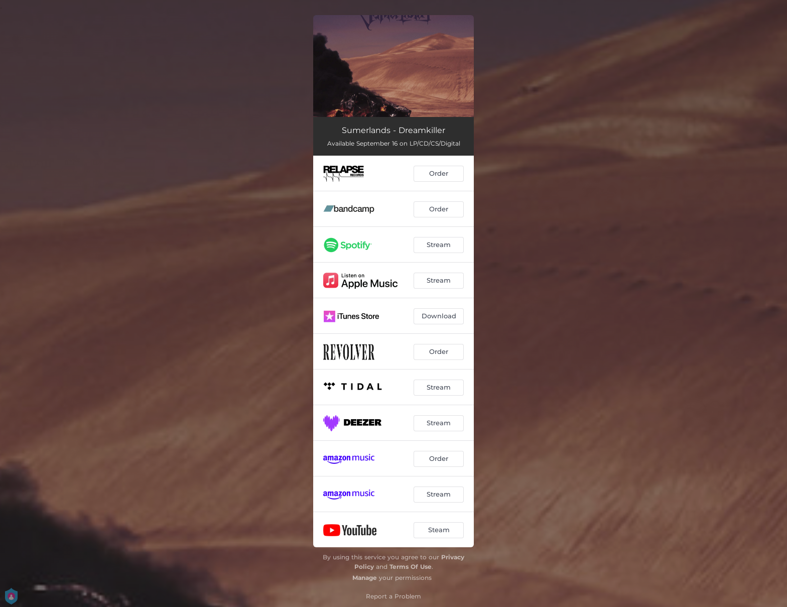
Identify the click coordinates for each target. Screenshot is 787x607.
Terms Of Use (410, 566)
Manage (364, 577)
